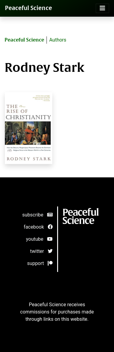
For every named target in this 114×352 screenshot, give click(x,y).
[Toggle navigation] (102, 8)
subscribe (37, 215)
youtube (39, 239)
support (39, 263)
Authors (57, 40)
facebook (38, 227)
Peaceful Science (28, 8)
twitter (41, 251)
